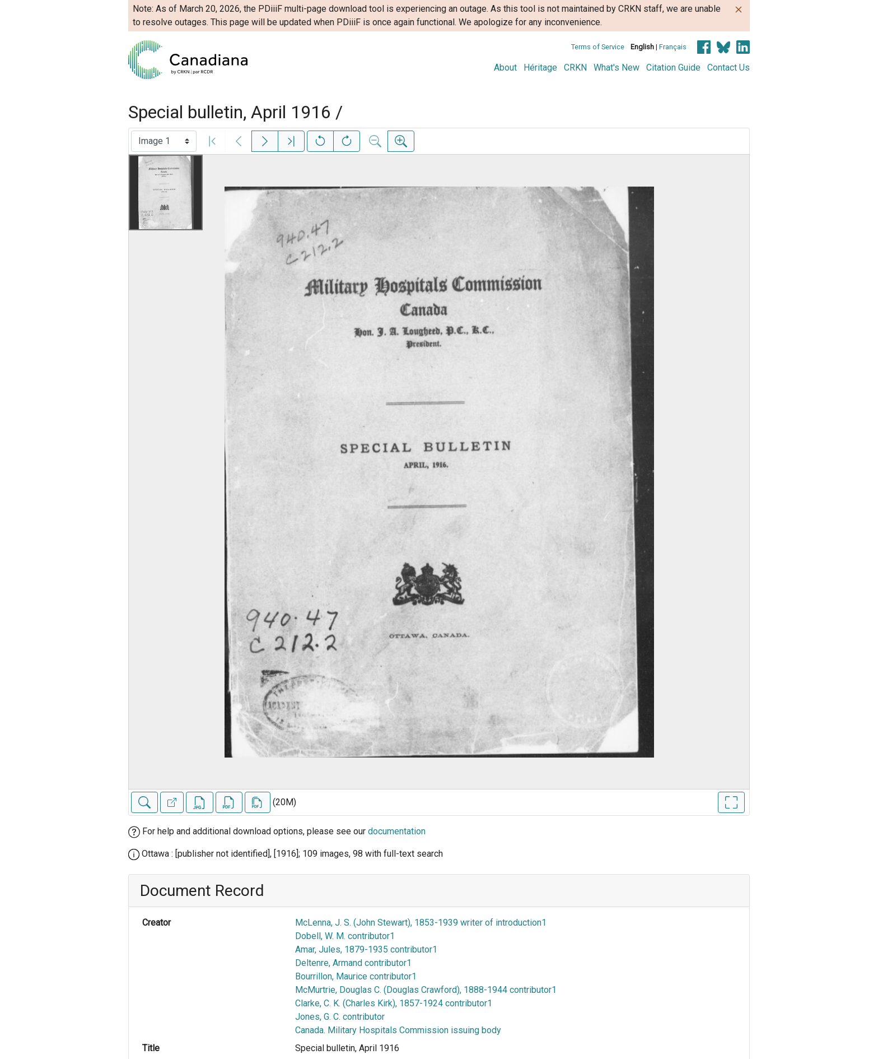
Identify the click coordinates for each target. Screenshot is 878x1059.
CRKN (575, 67)
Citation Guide (673, 67)
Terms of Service (597, 47)
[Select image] (164, 141)
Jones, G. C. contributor (340, 1016)
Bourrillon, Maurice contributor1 (356, 976)
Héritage (540, 67)
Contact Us (728, 67)
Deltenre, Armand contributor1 (353, 963)
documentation (397, 831)
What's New (616, 67)
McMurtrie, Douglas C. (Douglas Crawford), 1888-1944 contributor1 (426, 989)
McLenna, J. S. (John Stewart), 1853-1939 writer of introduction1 (421, 922)
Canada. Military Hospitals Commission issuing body (398, 1030)
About (505, 67)
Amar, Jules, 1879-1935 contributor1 (366, 949)
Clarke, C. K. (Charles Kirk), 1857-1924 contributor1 (393, 1003)
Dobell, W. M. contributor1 (345, 936)
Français (672, 47)
